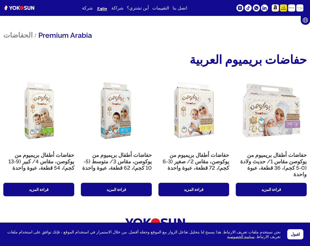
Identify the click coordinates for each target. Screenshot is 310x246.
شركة (87, 8)
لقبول (295, 234)
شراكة (117, 8)
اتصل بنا (180, 8)
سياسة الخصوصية (240, 236)
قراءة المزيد (271, 189)
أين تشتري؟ (138, 8)
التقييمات (160, 8)
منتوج (102, 8)
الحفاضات (18, 35)
